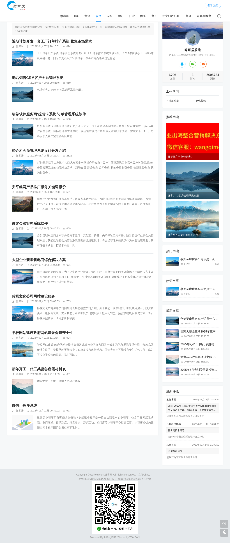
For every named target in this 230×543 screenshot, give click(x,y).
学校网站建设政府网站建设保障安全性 (42, 333)
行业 (132, 16)
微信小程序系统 (24, 406)
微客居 (64, 16)
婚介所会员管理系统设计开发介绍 (39, 151)
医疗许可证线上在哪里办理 (183, 457)
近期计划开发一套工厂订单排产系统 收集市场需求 (52, 41)
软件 (98, 16)
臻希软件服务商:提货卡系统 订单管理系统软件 (49, 114)
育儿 (154, 16)
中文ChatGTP (171, 16)
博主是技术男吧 (176, 430)
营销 (87, 16)
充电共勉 (201, 100)
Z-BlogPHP (110, 537)
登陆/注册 (213, 5)
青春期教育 (204, 16)
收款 (148, 479)
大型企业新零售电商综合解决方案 (39, 260)
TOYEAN (134, 537)
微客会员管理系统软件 (30, 223)
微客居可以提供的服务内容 (183, 234)
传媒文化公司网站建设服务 (33, 296)
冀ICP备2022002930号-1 (132, 479)
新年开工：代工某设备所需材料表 (39, 369)
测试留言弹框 (175, 451)
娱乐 (143, 16)
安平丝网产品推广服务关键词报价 (39, 187)
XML (113, 479)
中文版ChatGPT (145, 474)
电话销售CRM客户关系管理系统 (37, 78)
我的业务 (174, 100)
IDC (76, 16)
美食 (188, 16)
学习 (121, 16)
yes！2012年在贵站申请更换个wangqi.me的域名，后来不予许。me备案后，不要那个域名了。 (192, 409)
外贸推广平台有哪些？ (180, 156)
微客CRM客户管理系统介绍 (183, 195)
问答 (109, 16)
